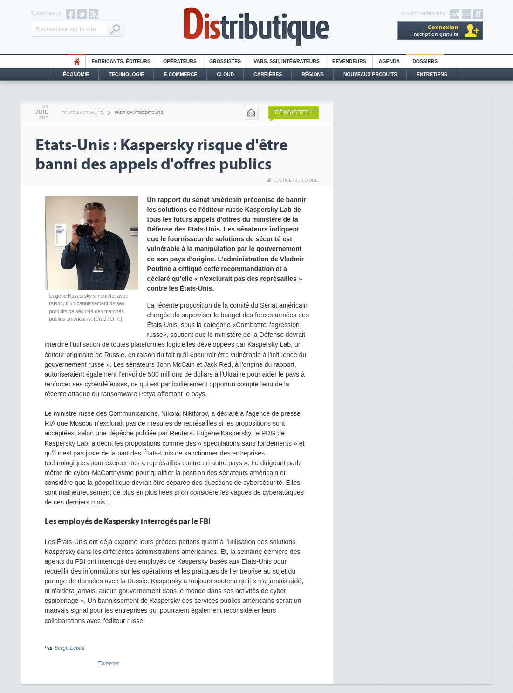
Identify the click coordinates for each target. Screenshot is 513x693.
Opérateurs (180, 61)
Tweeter (109, 663)
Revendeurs (349, 61)
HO (77, 61)
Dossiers (425, 61)
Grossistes (225, 61)
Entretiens (432, 74)
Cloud (225, 74)
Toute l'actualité (82, 112)
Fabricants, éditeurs (121, 61)
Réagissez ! (293, 112)
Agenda (389, 61)
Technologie (126, 74)
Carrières (267, 74)
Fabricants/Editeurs (139, 112)
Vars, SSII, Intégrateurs (286, 61)
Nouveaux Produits (370, 74)
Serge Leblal (70, 648)
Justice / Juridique (296, 180)
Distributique (257, 27)
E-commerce (180, 74)
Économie (76, 74)
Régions (312, 74)
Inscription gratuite (435, 30)
